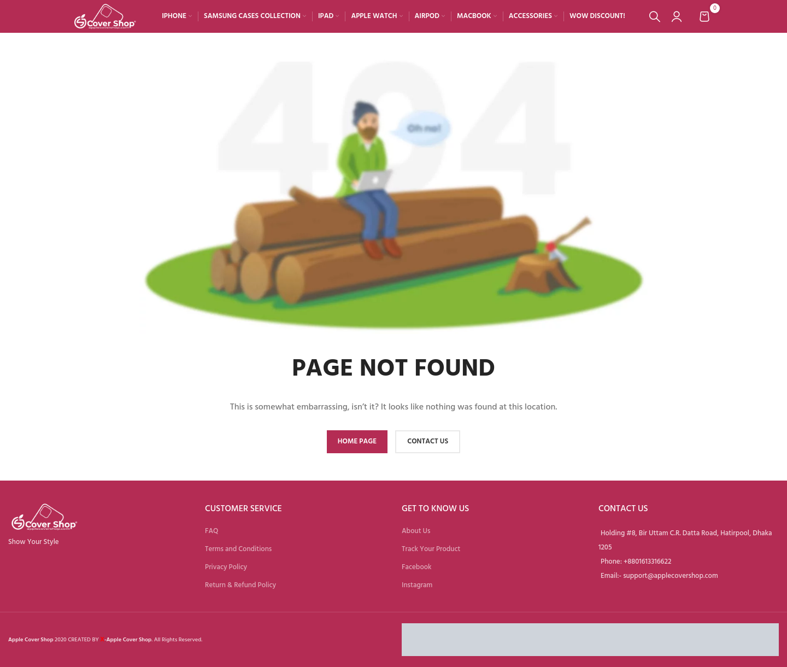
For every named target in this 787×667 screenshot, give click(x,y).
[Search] (655, 16)
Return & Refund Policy (240, 585)
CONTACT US (427, 441)
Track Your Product (431, 549)
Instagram (417, 585)
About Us (416, 531)
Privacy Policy (226, 567)
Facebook (417, 567)
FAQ (211, 531)
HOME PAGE (357, 441)
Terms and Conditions (238, 549)
